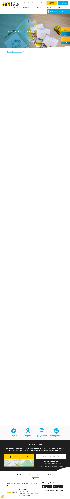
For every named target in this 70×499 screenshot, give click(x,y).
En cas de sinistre (37, 7)
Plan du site (10, 486)
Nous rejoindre (11, 483)
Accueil (9, 52)
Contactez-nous (62, 7)
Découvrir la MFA (15, 7)
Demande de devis (66, 39)
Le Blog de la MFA (50, 7)
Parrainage (34, 483)
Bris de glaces (66, 42)
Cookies (36, 493)
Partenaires (25, 483)
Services (65, 34)
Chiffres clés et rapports (24, 495)
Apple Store (49, 486)
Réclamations (30, 493)
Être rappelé (64, 3)
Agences (65, 29)
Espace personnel (51, 3)
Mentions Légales (22, 492)
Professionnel (53, 11)
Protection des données (33, 492)
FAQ (18, 483)
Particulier (64, 11)
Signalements (22, 493)
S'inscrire (35, 479)
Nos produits (26, 7)
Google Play (59, 487)
